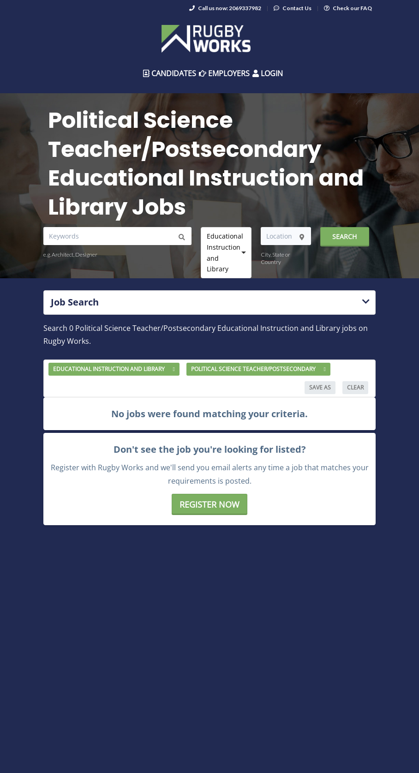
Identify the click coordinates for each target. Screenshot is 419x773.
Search (344, 236)
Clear (355, 387)
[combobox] (226, 252)
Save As (320, 387)
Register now (209, 504)
